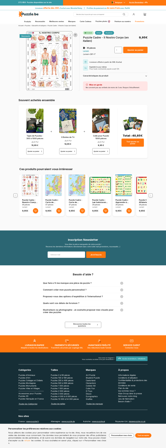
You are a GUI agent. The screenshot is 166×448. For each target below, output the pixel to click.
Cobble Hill (90, 397)
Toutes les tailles (58, 415)
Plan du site (123, 399)
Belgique (118, 2)
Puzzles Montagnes (27, 394)
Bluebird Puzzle (93, 389)
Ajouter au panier (135, 50)
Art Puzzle (90, 386)
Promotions (139, 21)
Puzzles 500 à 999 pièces (62, 394)
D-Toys (89, 402)
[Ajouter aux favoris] (75, 34)
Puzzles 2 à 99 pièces (60, 386)
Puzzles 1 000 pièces (60, 397)
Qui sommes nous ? (126, 402)
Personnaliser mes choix (121, 435)
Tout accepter (143, 435)
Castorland (90, 391)
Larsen (86, 51)
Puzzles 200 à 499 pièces (62, 391)
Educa (88, 405)
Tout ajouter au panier (132, 143)
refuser (27, 440)
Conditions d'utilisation (128, 389)
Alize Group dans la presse (130, 405)
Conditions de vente (126, 397)
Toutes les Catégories (27, 415)
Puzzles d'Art (24, 389)
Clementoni (91, 394)
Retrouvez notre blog (127, 407)
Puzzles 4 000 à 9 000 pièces (64, 407)
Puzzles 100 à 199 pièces (62, 389)
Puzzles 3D (23, 407)
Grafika (89, 410)
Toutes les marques (94, 415)
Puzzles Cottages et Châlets (30, 391)
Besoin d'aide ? (124, 413)
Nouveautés (40, 21)
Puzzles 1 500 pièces (60, 399)
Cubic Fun (90, 399)
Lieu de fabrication (126, 410)
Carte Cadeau (85, 21)
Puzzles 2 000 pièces (60, 402)
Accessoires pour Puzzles (29, 405)
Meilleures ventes (56, 21)
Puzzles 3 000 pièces (60, 405)
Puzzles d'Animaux (26, 386)
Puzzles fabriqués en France (31, 410)
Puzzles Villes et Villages (29, 399)
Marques (72, 21)
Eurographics (92, 407)
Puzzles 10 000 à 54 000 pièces (65, 410)
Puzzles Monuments (27, 397)
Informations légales (127, 386)
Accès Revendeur (136, 2)
